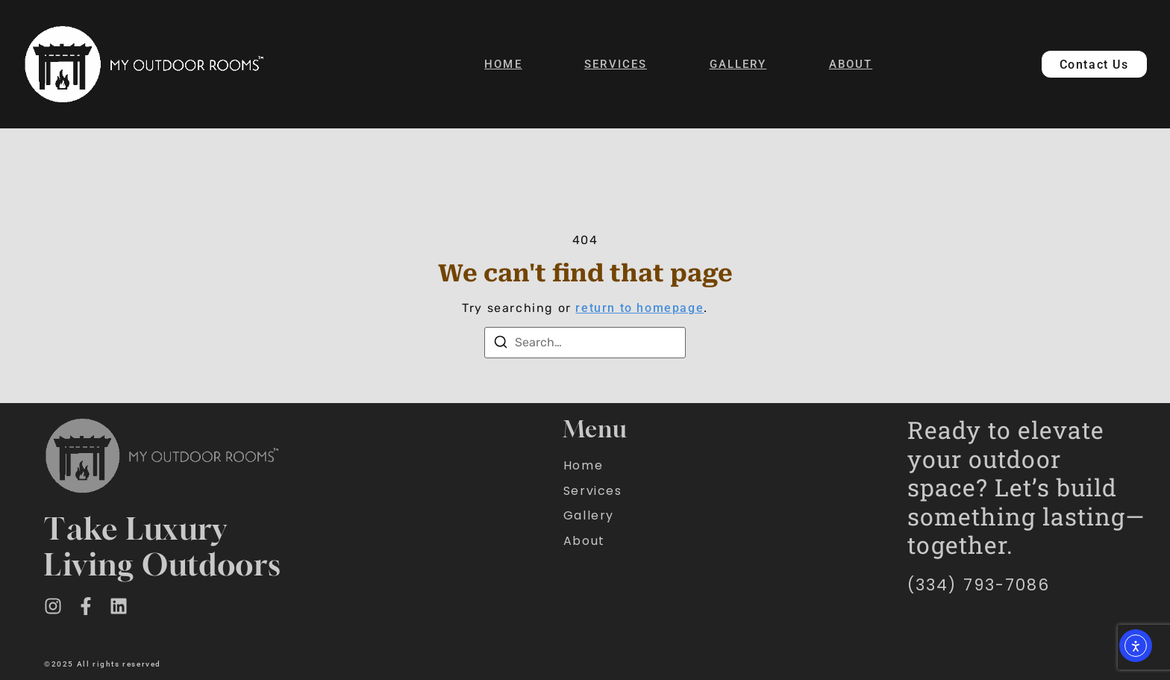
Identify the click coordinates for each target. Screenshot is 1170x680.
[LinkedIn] (119, 606)
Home (503, 64)
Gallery (738, 64)
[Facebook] (86, 606)
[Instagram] (53, 606)
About (851, 64)
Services (615, 64)
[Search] (500, 341)
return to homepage (639, 308)
